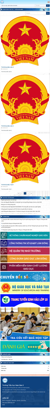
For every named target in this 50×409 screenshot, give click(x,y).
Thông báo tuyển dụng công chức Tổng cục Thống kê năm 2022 (16, 229)
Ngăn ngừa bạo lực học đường (8, 200)
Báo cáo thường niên (6, 357)
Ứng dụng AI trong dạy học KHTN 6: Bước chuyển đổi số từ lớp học (16, 210)
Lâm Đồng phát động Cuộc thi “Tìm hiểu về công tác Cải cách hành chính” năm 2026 (20, 212)
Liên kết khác (5, 354)
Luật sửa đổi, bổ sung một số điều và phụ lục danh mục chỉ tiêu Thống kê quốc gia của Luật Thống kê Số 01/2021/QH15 (24, 226)
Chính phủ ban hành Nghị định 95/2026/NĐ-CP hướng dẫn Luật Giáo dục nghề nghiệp (21, 207)
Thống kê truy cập (7, 363)
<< (18, 193)
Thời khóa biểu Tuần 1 (7, 184)
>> (31, 193)
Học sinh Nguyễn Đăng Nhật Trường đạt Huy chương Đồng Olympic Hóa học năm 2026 (21, 203)
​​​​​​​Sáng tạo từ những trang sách (8, 205)
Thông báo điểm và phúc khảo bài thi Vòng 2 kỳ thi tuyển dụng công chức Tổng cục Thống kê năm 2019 (24, 220)
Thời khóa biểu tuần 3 (7, 67)
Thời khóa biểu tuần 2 (7, 126)
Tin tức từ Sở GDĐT (7, 197)
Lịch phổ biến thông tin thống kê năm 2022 (11, 223)
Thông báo (4, 216)
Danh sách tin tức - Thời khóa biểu (11, 9)
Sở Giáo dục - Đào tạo (7, 359)
